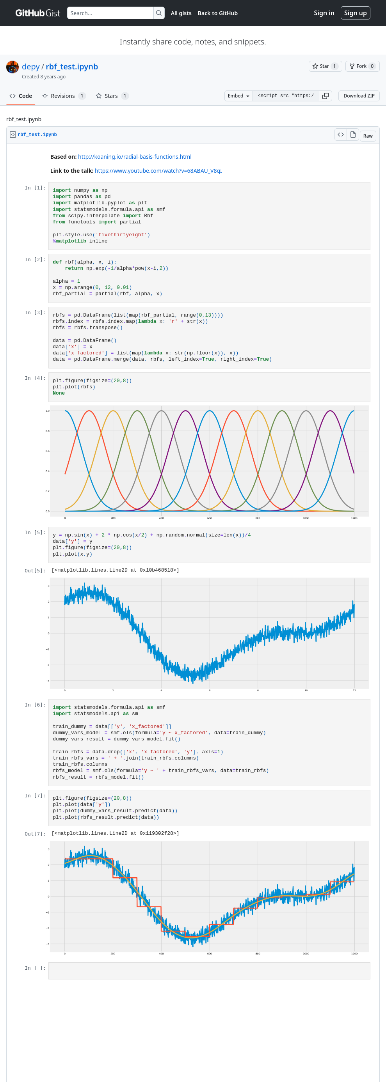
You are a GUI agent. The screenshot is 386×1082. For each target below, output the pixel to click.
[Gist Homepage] (38, 13)
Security (101, 1050)
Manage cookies (226, 1050)
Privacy (79, 1050)
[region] (193, 566)
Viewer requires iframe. (193, 565)
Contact (193, 1050)
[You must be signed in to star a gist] (325, 66)
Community (149, 1050)
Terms (58, 1050)
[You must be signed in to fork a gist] (362, 66)
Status (123, 1050)
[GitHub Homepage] (169, 1061)
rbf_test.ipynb (72, 66)
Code (20, 95)
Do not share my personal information (293, 1050)
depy (31, 66)
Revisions (64, 96)
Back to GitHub (218, 13)
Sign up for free (40, 1013)
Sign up (355, 13)
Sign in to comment (255, 1012)
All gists (181, 13)
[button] (325, 95)
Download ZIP (359, 95)
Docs (174, 1050)
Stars (112, 96)
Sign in (324, 13)
